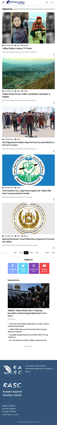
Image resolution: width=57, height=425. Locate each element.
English (4, 406)
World (25, 45)
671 (15, 252)
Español (13, 409)
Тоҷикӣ (13, 411)
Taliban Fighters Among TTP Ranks (17, 48)
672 (20, 252)
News (18, 45)
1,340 (47, 252)
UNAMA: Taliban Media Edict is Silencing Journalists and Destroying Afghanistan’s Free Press (27, 313)
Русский (5, 411)
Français (12, 406)
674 (31, 252)
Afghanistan (9, 45)
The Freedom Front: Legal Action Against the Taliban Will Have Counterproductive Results (26, 192)
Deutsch (5, 409)
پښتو (10, 414)
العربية (4, 414)
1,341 (53, 252)
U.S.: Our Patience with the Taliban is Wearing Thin (28, 340)
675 (37, 252)
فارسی (15, 414)
